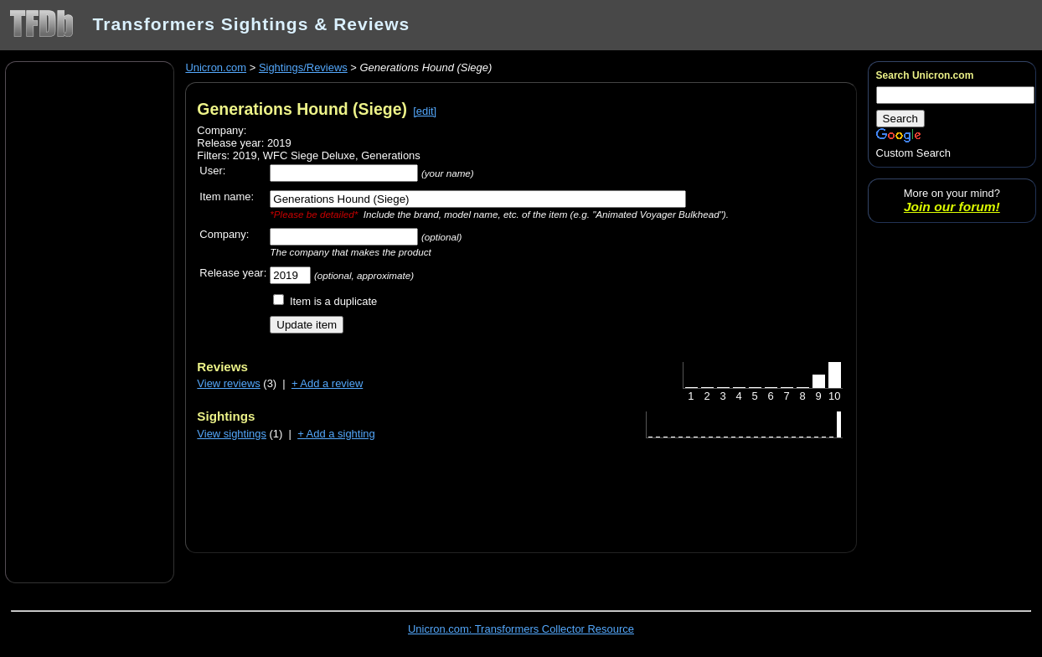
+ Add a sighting (336, 433)
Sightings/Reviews (303, 67)
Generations (390, 155)
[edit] (424, 111)
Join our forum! (952, 206)
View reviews (228, 383)
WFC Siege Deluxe (309, 155)
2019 (245, 155)
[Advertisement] (90, 321)
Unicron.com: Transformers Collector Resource (521, 629)
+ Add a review (327, 383)
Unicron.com (215, 67)
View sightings (231, 433)
